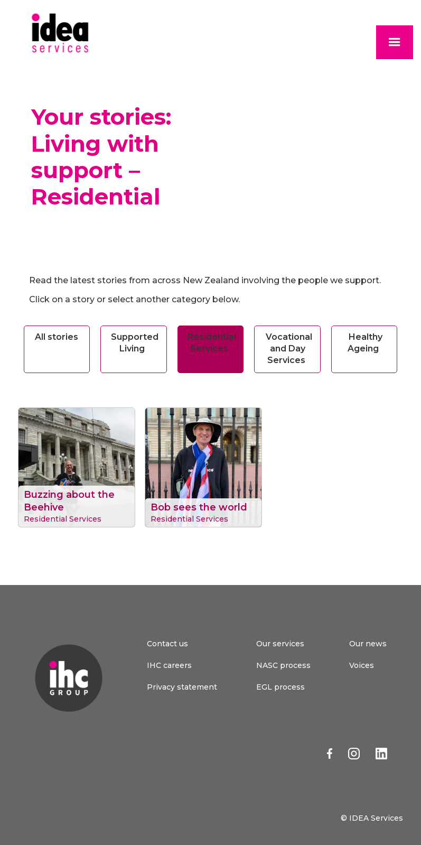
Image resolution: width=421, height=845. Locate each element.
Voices (361, 665)
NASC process (283, 665)
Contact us (167, 643)
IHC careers (169, 665)
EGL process (280, 687)
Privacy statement (182, 687)
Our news (368, 643)
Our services (280, 643)
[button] (394, 42)
